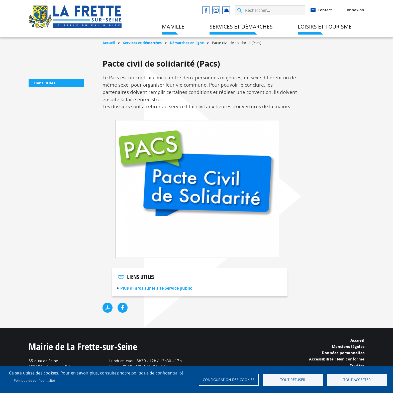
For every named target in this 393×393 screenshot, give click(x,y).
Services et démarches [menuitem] (241, 26)
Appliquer (240, 10)
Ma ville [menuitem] (173, 26)
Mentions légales (348, 346)
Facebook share (123, 308)
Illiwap (226, 10)
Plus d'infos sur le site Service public (156, 288)
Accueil (109, 42)
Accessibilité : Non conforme (336, 359)
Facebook (206, 10)
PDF (108, 308)
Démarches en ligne (187, 42)
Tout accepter (357, 379)
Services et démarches (142, 42)
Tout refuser (292, 379)
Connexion (354, 10)
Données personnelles (343, 352)
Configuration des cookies (229, 379)
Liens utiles (44, 83)
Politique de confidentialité (34, 380)
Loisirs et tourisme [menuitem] (325, 26)
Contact (325, 10)
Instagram (216, 10)
